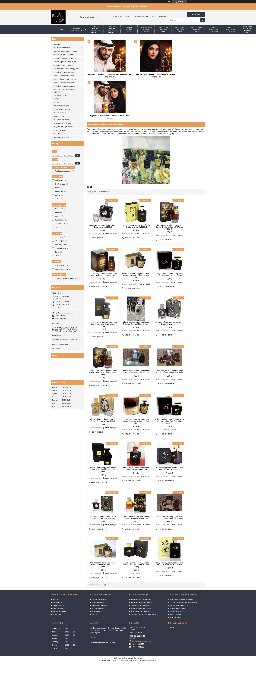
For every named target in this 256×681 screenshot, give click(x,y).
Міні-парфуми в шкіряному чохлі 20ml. (144, 478)
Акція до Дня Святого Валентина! (182, 463)
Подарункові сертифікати (63, 127)
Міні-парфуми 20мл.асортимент (66, 79)
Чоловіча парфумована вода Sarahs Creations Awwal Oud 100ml (131, 186)
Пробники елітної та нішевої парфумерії (64, 91)
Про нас (57, 134)
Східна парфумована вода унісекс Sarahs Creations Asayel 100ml (161, 380)
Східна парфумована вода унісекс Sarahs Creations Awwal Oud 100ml (191, 428)
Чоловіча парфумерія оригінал (65, 58)
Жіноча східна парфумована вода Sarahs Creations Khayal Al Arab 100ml (191, 331)
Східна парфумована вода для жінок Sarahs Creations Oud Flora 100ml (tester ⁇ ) (161, 331)
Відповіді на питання (59, 475)
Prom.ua (139, 522)
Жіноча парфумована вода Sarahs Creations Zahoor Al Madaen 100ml (190, 234)
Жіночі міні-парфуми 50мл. (180, 29)
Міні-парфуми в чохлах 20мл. (196, 29)
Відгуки (56, 102)
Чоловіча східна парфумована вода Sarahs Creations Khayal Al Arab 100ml (161, 234)
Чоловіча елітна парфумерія (141, 472)
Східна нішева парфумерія (129, 29)
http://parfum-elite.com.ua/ (64, 313)
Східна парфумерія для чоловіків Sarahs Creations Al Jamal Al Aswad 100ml (161, 186)
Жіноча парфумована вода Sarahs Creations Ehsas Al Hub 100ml (131, 380)
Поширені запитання (62, 120)
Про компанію (57, 466)
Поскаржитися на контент (129, 524)
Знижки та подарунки (99, 469)
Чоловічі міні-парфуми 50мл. (163, 29)
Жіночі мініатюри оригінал (230, 29)
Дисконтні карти (60, 130)
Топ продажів (57, 478)
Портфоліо (58, 44)
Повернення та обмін (62, 137)
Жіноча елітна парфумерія (140, 469)
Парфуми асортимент (76, 29)
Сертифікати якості (98, 472)
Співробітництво (97, 475)
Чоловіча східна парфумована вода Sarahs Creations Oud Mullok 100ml (191, 186)
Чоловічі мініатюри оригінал (213, 29)
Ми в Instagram (175, 481)
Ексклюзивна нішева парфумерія (146, 29)
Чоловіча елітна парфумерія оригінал (95, 29)
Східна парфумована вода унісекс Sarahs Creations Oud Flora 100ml (131, 234)
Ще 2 (56, 199)
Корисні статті (59, 116)
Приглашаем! (141, 6)
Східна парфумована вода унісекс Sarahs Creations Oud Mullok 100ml (101, 428)
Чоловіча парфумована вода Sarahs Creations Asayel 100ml (101, 185)
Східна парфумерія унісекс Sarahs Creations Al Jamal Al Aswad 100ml (191, 380)
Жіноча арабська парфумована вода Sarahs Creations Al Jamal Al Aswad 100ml (131, 283)
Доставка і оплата (60, 95)
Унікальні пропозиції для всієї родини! (183, 466)
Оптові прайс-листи (61, 106)
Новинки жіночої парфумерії (65, 55)
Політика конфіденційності (149, 524)
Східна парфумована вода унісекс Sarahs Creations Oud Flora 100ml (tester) (161, 428)
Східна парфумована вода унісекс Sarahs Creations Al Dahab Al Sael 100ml (131, 428)
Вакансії (94, 478)
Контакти (57, 99)
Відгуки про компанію (99, 463)
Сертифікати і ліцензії (62, 109)
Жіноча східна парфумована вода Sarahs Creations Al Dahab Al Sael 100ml (131, 331)
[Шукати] (202, 20)
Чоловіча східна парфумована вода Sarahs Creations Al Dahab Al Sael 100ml (101, 234)
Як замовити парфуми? (63, 123)
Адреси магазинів (98, 466)
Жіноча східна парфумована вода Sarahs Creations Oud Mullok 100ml (191, 283)
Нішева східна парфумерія (140, 475)
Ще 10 (57, 256)
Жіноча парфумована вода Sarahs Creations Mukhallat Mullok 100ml (161, 283)
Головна (59, 29)
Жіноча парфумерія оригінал (65, 62)
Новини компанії (60, 113)
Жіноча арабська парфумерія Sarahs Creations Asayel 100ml (101, 282)
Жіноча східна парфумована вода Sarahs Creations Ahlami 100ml (101, 331)
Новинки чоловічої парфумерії (65, 51)
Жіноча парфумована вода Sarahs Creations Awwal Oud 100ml (101, 380)
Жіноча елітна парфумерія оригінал (112, 29)
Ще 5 (56, 227)
